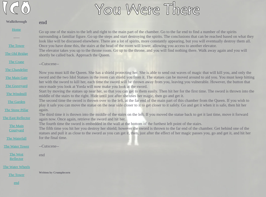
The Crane (16, 62)
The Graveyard (16, 86)
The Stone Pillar (17, 110)
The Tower (16, 46)
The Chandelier (16, 70)
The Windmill (16, 94)
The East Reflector (16, 118)
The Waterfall (16, 138)
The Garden (16, 102)
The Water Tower (16, 146)
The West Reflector (16, 156)
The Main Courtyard (16, 128)
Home (16, 29)
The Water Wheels (16, 167)
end (16, 183)
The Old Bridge (16, 53)
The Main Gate (16, 78)
